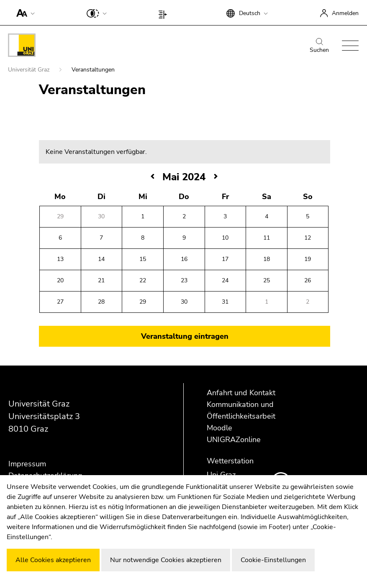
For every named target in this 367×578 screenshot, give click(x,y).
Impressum (27, 464)
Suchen (319, 46)
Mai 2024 (183, 177)
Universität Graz (29, 70)
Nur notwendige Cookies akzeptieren (165, 560)
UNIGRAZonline (234, 440)
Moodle (219, 428)
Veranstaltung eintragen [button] (184, 336)
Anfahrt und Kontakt (241, 393)
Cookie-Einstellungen (273, 560)
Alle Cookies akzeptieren (53, 560)
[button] (23, 12)
